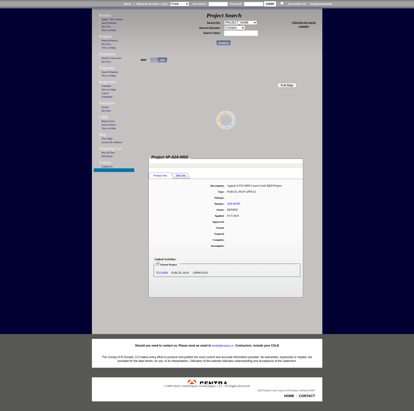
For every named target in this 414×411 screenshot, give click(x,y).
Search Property (110, 71)
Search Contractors (112, 58)
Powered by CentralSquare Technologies (207, 382)
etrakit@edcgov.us (223, 345)
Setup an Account (148, 3)
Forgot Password (321, 3)
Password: (236, 4)
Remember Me (297, 4)
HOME (289, 396)
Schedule (106, 85)
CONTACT (307, 396)
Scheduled (107, 96)
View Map (107, 138)
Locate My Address (112, 142)
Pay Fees (106, 26)
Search (105, 107)
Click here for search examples (303, 24)
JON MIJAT (233, 203)
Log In (164, 4)
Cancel (105, 93)
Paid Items (107, 156)
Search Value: (212, 33)
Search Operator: (210, 27)
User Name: (199, 4)
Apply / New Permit (112, 19)
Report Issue (108, 121)
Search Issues (109, 124)
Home (127, 3)
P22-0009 (162, 272)
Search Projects (110, 40)
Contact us (107, 166)
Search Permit (109, 22)
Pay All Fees (108, 152)
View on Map (109, 30)
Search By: (214, 22)
